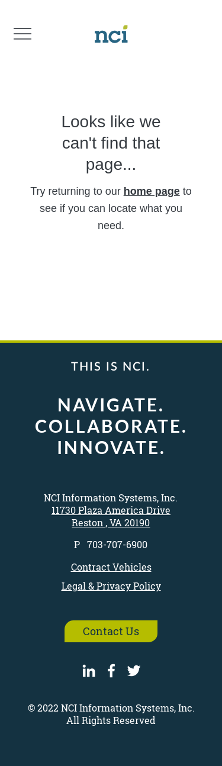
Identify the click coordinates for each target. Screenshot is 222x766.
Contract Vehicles (111, 567)
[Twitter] (134, 671)
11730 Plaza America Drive (111, 510)
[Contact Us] (111, 631)
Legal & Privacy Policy (111, 586)
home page (152, 191)
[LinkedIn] (89, 671)
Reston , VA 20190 (111, 522)
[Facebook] (111, 671)
